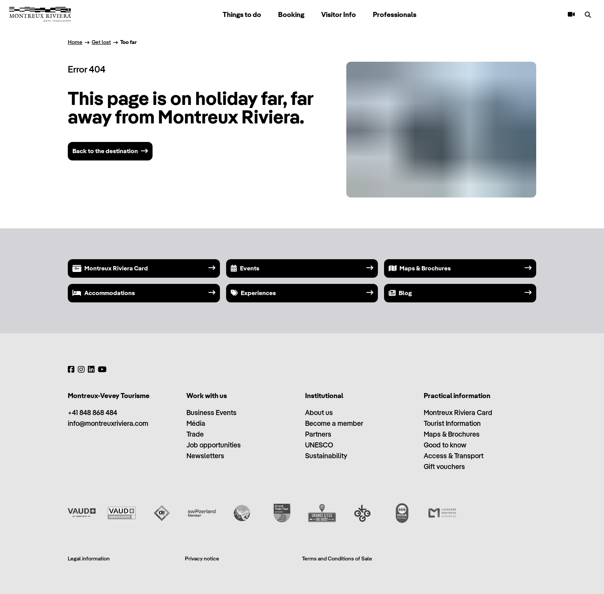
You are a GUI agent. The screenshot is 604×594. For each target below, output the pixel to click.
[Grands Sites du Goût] (322, 513)
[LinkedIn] (91, 369)
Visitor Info (338, 14)
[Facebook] (71, 369)
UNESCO (319, 444)
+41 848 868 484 (92, 412)
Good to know (445, 444)
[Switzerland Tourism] (202, 513)
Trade (195, 434)
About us (319, 412)
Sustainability (326, 455)
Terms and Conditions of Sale (337, 558)
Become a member (334, 423)
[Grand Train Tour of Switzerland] (282, 513)
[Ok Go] (362, 513)
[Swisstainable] (242, 513)
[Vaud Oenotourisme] (162, 513)
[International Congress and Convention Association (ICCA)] (402, 513)
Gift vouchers (444, 466)
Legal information (89, 558)
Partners (318, 434)
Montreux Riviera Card (458, 412)
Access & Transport (453, 455)
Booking (291, 14)
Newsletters (205, 455)
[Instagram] (81, 369)
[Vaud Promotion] (82, 513)
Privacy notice (202, 558)
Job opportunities (213, 444)
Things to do (242, 14)
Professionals (394, 14)
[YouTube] (102, 369)
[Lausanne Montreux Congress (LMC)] (442, 513)
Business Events (211, 412)
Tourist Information (452, 423)
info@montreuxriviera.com (108, 423)
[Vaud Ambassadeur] (122, 513)
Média (195, 423)
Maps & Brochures (452, 434)
